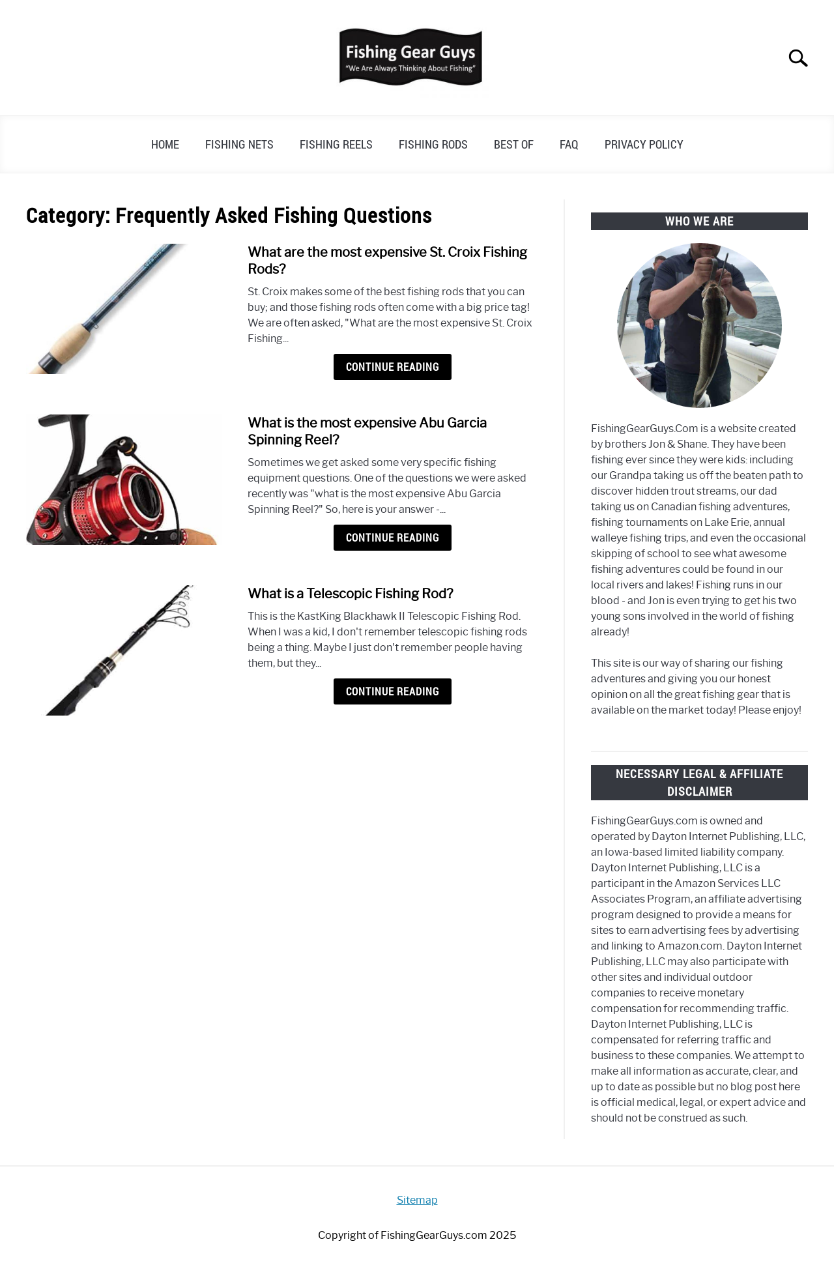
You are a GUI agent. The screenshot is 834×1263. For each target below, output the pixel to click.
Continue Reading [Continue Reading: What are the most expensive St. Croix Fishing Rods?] (392, 367)
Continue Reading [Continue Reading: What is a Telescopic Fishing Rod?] (392, 691)
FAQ (569, 144)
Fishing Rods (433, 144)
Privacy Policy (644, 144)
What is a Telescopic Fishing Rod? (350, 594)
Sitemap (417, 1200)
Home (165, 144)
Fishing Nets (239, 144)
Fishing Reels (336, 144)
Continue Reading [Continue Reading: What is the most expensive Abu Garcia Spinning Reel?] (392, 537)
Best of (514, 144)
